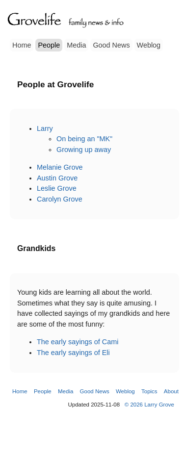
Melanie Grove (60, 167)
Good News (111, 45)
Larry (45, 128)
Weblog (149, 45)
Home (21, 45)
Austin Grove (57, 178)
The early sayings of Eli (73, 352)
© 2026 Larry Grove (149, 404)
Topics (149, 391)
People (49, 45)
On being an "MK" (84, 139)
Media (76, 45)
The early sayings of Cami (77, 342)
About (171, 391)
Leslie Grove (57, 188)
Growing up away (83, 149)
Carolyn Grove (59, 199)
